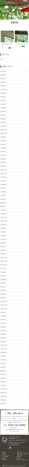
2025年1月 (3, 122)
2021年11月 (3, 261)
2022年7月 (3, 232)
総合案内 (4, 459)
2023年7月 (3, 188)
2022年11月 (3, 217)
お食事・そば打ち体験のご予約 (8, 418)
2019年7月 (3, 363)
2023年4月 (3, 199)
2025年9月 (3, 93)
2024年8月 (3, 140)
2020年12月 (3, 301)
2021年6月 (3, 279)
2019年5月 (3, 370)
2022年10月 (3, 221)
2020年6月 (3, 323)
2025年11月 (3, 86)
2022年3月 (3, 246)
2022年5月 (3, 239)
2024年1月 (3, 166)
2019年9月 (3, 356)
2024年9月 (3, 137)
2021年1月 (3, 297)
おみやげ (4, 453)
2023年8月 (3, 184)
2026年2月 (3, 78)
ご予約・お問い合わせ (22, 459)
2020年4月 (3, 330)
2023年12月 (3, 170)
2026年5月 (3, 71)
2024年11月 (3, 129)
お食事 (3, 452)
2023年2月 (3, 206)
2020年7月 (3, 319)
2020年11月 (3, 305)
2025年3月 (3, 115)
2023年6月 (3, 192)
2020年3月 (3, 334)
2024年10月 (3, 133)
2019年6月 (3, 367)
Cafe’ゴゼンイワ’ (6, 455)
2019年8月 (3, 360)
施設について (20, 452)
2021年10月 (3, 265)
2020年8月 (3, 316)
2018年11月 (3, 392)
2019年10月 (3, 352)
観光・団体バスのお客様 (22, 453)
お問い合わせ (21, 418)
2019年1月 (3, 385)
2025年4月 (3, 111)
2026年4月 (3, 75)
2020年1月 (3, 341)
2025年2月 (3, 118)
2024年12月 (3, 126)
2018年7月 (3, 403)
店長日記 (19, 456)
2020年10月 (3, 308)
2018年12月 (3, 389)
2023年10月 (3, 177)
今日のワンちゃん (21, 44)
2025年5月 (3, 107)
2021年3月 (3, 290)
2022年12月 (3, 213)
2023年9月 (3, 181)
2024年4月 (3, 155)
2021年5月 (3, 283)
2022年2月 (3, 250)
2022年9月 (3, 224)
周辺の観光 (19, 455)
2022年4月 (3, 243)
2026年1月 (3, 82)
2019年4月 (3, 374)
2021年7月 (3, 276)
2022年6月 (3, 235)
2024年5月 (3, 151)
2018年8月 (3, 400)
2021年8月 (3, 272)
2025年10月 (3, 89)
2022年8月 (3, 228)
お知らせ (19, 458)
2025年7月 (3, 100)
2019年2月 (3, 381)
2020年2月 (3, 338)
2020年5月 (3, 327)
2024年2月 (3, 162)
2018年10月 (3, 396)
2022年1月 (3, 254)
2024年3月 (3, 159)
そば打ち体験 (5, 456)
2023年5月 (3, 195)
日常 (10, 47)
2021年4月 (3, 286)
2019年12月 (3, 345)
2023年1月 (3, 210)
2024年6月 (3, 148)
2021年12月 (3, 257)
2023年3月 (3, 202)
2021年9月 (3, 268)
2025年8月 (3, 97)
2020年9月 (3, 312)
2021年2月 (3, 294)
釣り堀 (3, 458)
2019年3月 (3, 378)
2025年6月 (3, 104)
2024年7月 (3, 144)
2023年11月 (3, 173)
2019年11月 (3, 349)
